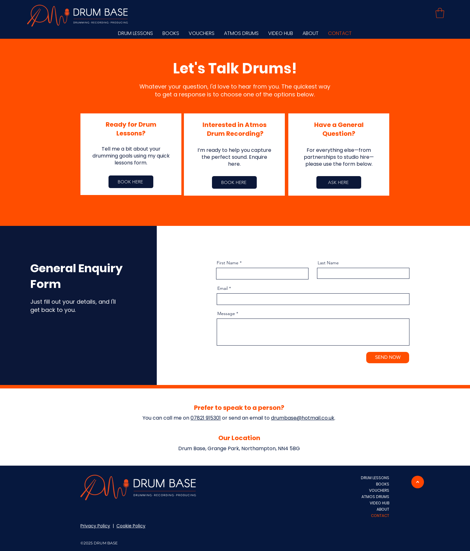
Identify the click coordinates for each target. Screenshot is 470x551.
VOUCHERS (379, 490)
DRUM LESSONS (375, 477)
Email (222, 288)
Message (226, 313)
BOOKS (382, 484)
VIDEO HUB (379, 503)
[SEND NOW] (387, 357)
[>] (417, 482)
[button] (440, 13)
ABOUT (383, 509)
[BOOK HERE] (131, 181)
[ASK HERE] (338, 182)
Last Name (328, 263)
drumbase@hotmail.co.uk (302, 418)
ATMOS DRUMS (375, 496)
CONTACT (380, 515)
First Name (227, 263)
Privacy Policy (95, 526)
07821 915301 (206, 418)
